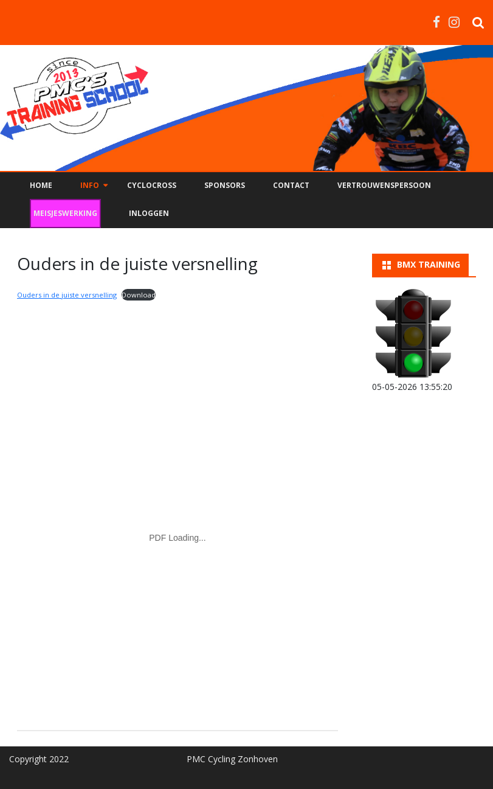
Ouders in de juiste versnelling (67, 294)
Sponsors (224, 185)
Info (89, 185)
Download (139, 294)
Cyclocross (151, 185)
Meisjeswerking (65, 213)
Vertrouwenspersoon (384, 185)
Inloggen (149, 213)
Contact (291, 185)
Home (41, 185)
